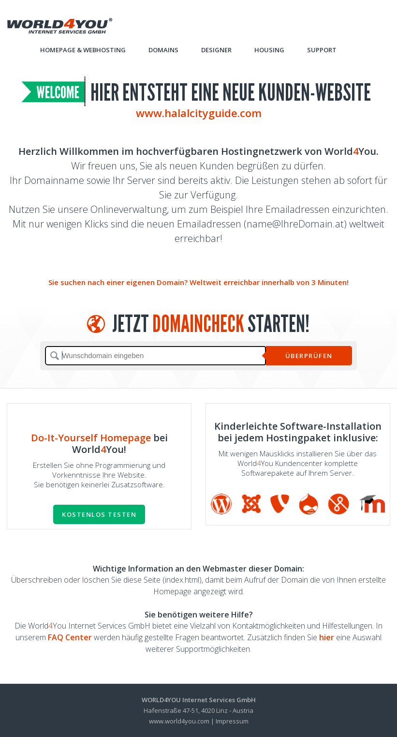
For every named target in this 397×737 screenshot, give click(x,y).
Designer (216, 49)
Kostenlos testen (99, 514)
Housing (269, 49)
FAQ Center (70, 637)
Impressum (232, 721)
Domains (163, 49)
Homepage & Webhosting (83, 49)
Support (322, 49)
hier (326, 637)
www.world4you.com (179, 721)
